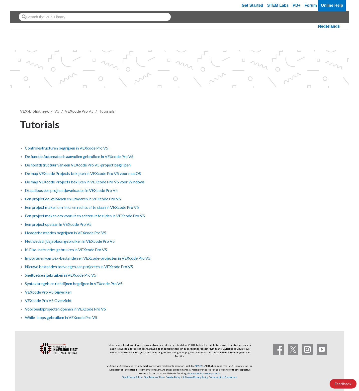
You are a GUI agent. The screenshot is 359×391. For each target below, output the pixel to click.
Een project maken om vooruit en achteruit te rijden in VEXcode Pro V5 (85, 215)
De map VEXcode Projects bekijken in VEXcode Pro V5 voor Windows (85, 181)
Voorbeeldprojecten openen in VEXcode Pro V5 (65, 309)
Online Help (332, 5)
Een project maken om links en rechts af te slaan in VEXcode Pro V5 (82, 207)
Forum (310, 5)
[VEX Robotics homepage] (23, 5)
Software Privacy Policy (195, 377)
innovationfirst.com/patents (204, 373)
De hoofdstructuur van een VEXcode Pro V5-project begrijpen (78, 164)
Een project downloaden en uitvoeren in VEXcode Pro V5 (73, 198)
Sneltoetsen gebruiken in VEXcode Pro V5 (60, 275)
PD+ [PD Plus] (297, 5)
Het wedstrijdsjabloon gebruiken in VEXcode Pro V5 (70, 241)
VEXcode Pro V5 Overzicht (48, 300)
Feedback (343, 383)
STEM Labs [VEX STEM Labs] (278, 5)
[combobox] (95, 17)
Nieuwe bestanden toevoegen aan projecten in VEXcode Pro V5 (79, 266)
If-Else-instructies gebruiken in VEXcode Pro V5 (66, 249)
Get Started (252, 5)
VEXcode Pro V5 (79, 111)
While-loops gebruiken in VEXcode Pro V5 (61, 317)
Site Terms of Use (153, 377)
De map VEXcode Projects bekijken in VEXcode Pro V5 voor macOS (83, 173)
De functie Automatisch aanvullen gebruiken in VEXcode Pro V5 (79, 156)
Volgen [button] (326, 124)
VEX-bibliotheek (34, 111)
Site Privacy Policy (132, 377)
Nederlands (329, 26)
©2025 (199, 365)
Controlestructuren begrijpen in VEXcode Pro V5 (66, 148)
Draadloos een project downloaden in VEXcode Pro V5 (71, 190)
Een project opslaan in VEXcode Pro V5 (58, 224)
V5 (56, 111)
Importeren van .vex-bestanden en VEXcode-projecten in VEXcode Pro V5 (87, 258)
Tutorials (106, 111)
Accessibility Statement (223, 377)
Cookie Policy (173, 377)
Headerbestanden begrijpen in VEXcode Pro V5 (65, 232)
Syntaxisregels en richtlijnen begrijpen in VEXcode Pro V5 (73, 283)
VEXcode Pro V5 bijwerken (48, 292)
